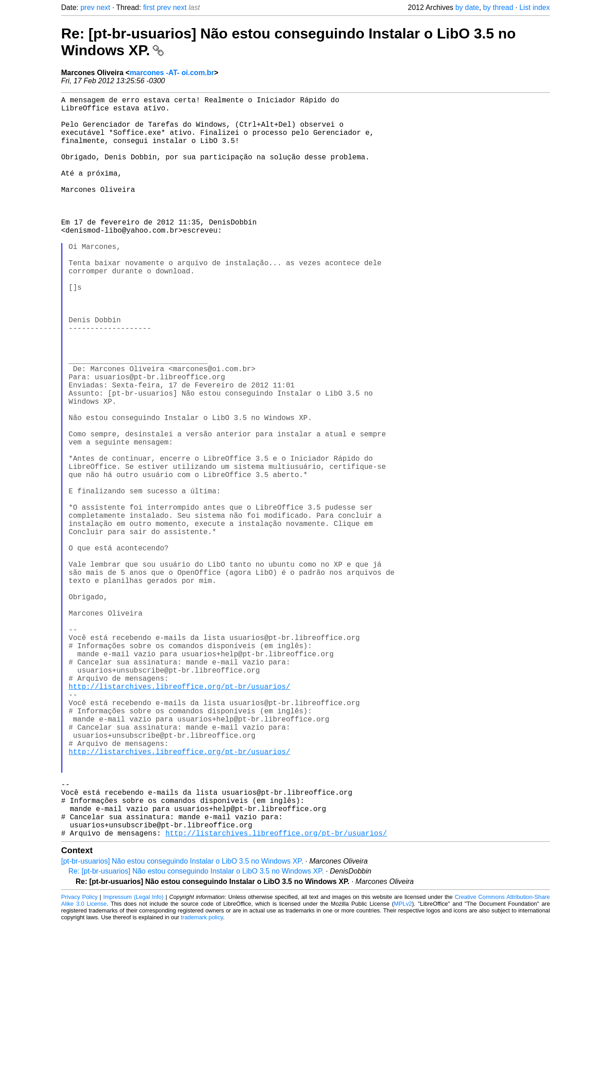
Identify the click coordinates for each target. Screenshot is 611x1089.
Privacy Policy (79, 1061)
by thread (498, 7)
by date (467, 7)
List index (534, 7)
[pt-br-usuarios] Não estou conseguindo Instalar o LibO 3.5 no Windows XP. (182, 1026)
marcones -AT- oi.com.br (172, 72)
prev (88, 7)
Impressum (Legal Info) (133, 1061)
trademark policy (202, 1082)
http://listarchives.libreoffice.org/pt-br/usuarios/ (180, 818)
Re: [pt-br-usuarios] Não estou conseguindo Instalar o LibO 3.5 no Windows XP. (196, 1036)
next (103, 7)
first (149, 7)
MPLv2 (403, 1068)
